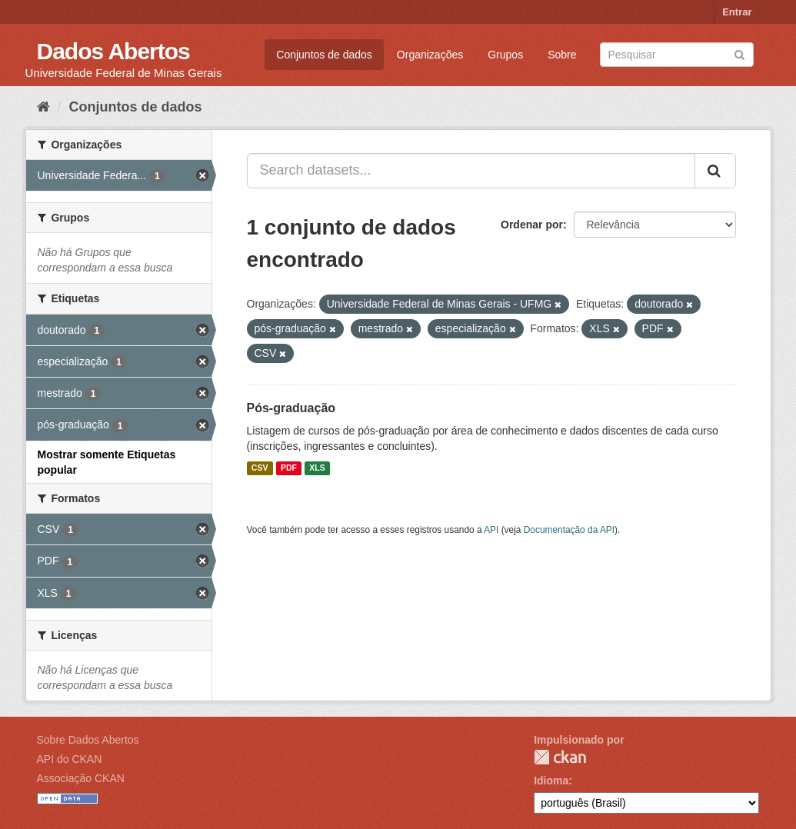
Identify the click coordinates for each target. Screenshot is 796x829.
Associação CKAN (81, 778)
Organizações (430, 54)
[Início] (43, 107)
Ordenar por (532, 224)
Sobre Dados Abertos (88, 740)
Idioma (551, 780)
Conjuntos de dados (324, 54)
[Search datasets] (677, 54)
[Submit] (739, 53)
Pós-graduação (291, 407)
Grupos (505, 54)
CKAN (560, 757)
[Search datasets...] (471, 170)
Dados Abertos (113, 51)
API (491, 529)
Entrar (736, 12)
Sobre (562, 54)
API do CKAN (69, 759)
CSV (259, 468)
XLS (317, 468)
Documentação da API (569, 529)
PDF (289, 468)
